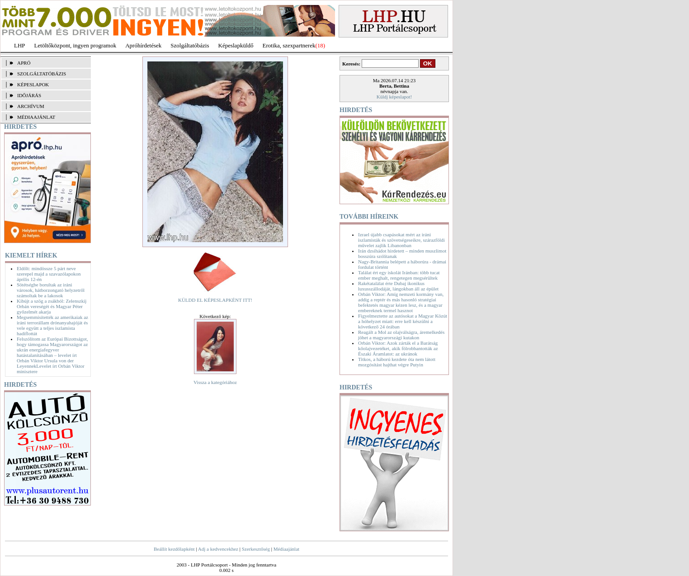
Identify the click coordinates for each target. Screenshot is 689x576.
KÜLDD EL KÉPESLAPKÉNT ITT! (215, 300)
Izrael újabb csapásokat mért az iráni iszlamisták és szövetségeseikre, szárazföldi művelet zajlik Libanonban (401, 240)
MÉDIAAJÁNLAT (36, 117)
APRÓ (23, 63)
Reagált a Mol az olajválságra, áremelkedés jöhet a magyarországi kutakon (401, 334)
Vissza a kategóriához (215, 382)
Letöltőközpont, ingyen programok (75, 45)
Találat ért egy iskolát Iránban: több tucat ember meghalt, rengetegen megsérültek (399, 275)
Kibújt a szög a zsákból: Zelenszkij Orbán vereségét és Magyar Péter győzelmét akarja (51, 306)
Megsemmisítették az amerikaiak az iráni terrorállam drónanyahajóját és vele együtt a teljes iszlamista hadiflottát (52, 325)
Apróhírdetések (143, 45)
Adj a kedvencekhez (218, 549)
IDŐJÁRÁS (29, 95)
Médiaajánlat (286, 549)
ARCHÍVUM (30, 106)
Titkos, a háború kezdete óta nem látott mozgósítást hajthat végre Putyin (396, 361)
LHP (19, 45)
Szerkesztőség (256, 549)
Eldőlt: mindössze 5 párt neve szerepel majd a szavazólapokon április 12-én (48, 274)
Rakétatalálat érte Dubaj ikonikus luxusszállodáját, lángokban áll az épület (398, 286)
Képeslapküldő (236, 45)
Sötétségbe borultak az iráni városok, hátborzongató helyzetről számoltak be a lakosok (51, 290)
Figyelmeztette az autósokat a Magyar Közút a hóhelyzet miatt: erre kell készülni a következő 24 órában (402, 321)
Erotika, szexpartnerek (289, 45)
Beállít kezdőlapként (174, 549)
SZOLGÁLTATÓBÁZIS (41, 73)
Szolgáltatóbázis (189, 45)
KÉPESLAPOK (33, 84)
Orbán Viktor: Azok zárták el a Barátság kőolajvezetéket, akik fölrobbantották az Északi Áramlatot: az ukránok (398, 348)
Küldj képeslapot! (394, 96)
